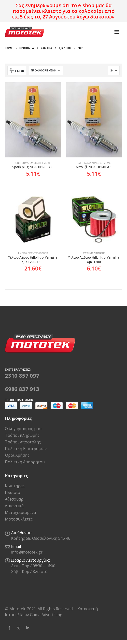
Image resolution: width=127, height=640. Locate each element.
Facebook (9, 628)
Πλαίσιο (12, 492)
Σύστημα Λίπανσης (94, 253)
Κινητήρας (15, 485)
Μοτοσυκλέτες (19, 519)
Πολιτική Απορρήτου (25, 462)
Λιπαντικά (14, 505)
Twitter (18, 628)
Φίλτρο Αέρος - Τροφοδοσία (33, 253)
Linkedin (27, 628)
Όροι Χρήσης (17, 455)
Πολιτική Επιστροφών (26, 448)
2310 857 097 (22, 375)
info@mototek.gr (26, 552)
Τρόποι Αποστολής (23, 442)
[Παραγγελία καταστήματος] (46, 70)
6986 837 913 (22, 388)
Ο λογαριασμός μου (23, 428)
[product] (33, 119)
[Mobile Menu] (116, 32)
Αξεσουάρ (14, 499)
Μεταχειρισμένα (20, 512)
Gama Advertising (46, 614)
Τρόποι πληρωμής (22, 435)
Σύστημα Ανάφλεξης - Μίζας (94, 163)
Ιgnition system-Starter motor (33, 163)
